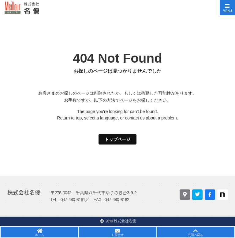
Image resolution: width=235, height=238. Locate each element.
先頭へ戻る (195, 235)
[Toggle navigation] (227, 7)
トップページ (117, 139)
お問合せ (117, 235)
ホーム (39, 235)
